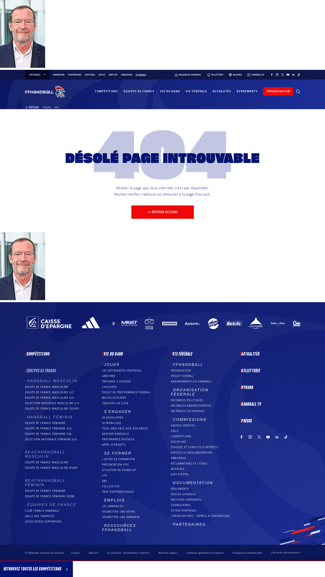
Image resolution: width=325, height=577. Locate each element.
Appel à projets (113, 444)
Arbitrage (178, 458)
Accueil (47, 107)
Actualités (222, 91)
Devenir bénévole (115, 434)
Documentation (193, 483)
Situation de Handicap (119, 470)
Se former (118, 453)
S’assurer (109, 387)
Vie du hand (170, 91)
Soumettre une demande (121, 517)
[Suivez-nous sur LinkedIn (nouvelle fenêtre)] (293, 74)
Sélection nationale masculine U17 (52, 403)
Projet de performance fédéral (126, 392)
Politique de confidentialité (247, 552)
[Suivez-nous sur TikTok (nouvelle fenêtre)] (298, 74)
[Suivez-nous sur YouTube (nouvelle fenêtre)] (288, 74)
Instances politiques (187, 400)
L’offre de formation (118, 459)
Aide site (93, 552)
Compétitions (106, 91)
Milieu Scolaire (114, 397)
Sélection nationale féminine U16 (51, 439)
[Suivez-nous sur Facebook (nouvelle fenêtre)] (271, 74)
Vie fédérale (196, 91)
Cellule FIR (110, 486)
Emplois (113, 74)
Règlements (180, 488)
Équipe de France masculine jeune (51, 467)
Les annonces (112, 506)
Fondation (126, 74)
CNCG (175, 431)
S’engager (117, 412)
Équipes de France (139, 91)
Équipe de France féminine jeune (50, 496)
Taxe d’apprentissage (118, 491)
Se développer (113, 417)
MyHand (247, 387)
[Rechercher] (298, 91)
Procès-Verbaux (183, 494)
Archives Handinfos (186, 499)
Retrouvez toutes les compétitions (36, 570)
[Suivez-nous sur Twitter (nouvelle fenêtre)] (282, 74)
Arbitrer (109, 376)
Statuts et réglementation (191, 452)
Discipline (178, 441)
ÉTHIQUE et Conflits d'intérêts (194, 447)
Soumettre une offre (118, 511)
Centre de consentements (285, 552)
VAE (104, 481)
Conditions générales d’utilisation (205, 552)
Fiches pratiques (184, 510)
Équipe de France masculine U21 (49, 392)
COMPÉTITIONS (181, 436)
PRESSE (246, 421)
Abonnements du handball (192, 381)
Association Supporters (43, 521)
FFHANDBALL (188, 365)
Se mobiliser (111, 423)
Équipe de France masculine (46, 387)
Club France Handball (42, 510)
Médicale (178, 469)
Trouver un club (115, 403)
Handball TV (251, 404)
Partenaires (74, 74)
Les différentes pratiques (122, 370)
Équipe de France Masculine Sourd (52, 408)
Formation (59, 74)
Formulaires (180, 505)
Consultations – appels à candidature (200, 516)
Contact (75, 552)
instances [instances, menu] (38, 75)
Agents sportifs (183, 425)
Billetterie (250, 371)
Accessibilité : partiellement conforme (128, 552)
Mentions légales (167, 552)
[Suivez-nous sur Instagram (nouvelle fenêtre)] (277, 74)
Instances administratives (191, 405)
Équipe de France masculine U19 (49, 397)
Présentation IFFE (115, 464)
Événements (247, 91)
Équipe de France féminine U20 (48, 428)
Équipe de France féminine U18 (48, 434)
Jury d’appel (180, 474)
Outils (101, 74)
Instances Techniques (187, 411)
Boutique (90, 74)
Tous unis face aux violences (125, 428)
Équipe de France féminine (45, 423)
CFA (104, 475)
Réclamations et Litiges (189, 463)
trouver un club (278, 91)
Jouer (112, 365)
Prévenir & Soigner (116, 381)
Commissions (190, 420)
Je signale (141, 74)
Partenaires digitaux (118, 439)
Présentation (181, 370)
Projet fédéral (182, 376)
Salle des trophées (40, 516)
